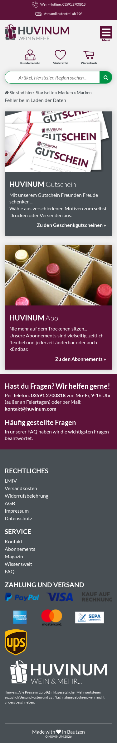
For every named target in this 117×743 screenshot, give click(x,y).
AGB (10, 503)
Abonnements (20, 549)
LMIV (11, 481)
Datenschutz (18, 518)
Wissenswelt (18, 564)
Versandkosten (21, 488)
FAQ (10, 571)
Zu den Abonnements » (80, 359)
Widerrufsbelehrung (26, 496)
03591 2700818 (48, 395)
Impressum (17, 511)
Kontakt (13, 541)
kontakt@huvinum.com (30, 409)
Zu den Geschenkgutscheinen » (71, 225)
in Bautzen (73, 732)
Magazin (14, 556)
